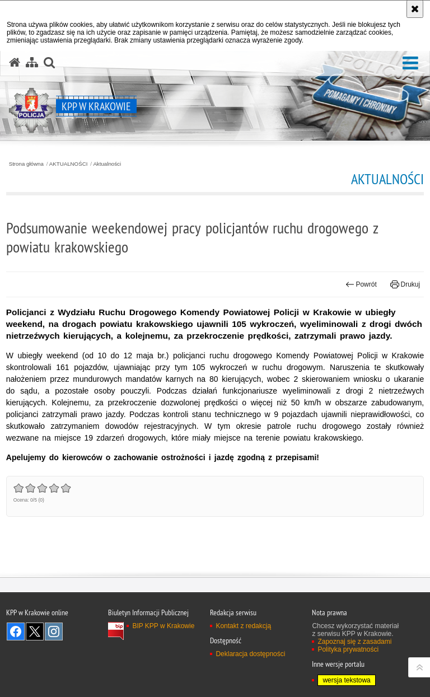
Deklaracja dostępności (250, 654)
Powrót (361, 284)
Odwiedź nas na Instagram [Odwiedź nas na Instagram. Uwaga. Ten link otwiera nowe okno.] (54, 631)
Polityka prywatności (347, 649)
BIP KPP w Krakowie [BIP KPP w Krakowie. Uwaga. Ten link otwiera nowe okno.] (163, 626)
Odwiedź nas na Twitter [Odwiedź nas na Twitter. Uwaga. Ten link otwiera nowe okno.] (35, 631)
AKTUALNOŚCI (68, 164)
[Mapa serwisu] (32, 63)
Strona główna (26, 164)
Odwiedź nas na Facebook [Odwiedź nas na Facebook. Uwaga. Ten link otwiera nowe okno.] (16, 631)
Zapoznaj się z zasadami (354, 641)
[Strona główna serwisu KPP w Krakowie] (14, 63)
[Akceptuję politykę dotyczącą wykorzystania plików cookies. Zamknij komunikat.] (414, 9)
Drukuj (405, 284)
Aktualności (107, 164)
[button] (410, 63)
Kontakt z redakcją (243, 626)
